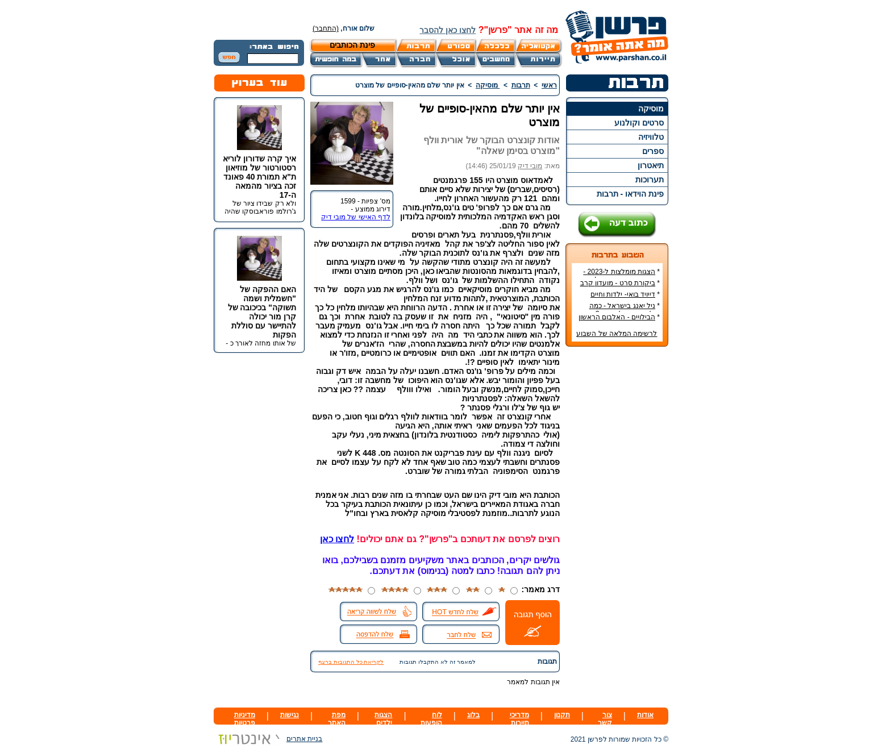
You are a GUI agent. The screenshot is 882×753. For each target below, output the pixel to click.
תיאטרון (651, 165)
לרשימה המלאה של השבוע (616, 334)
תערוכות (649, 179)
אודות (645, 715)
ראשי (549, 85)
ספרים (653, 151)
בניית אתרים (268, 739)
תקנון (562, 715)
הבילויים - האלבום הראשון (617, 317)
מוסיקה (651, 108)
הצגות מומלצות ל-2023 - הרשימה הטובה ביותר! (621, 276)
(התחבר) (326, 28)
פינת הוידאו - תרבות (630, 193)
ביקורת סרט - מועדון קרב (617, 283)
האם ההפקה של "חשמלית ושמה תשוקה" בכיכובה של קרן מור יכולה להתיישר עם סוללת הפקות (262, 312)
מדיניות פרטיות (244, 719)
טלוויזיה (651, 137)
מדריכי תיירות (519, 719)
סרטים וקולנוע (639, 122)
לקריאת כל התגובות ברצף (351, 662)
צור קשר (605, 719)
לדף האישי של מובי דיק (355, 217)
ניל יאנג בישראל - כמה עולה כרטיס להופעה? (624, 310)
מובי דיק (530, 166)
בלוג (473, 715)
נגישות (289, 715)
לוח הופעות (431, 719)
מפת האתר (337, 719)
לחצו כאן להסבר (447, 30)
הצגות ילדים (383, 719)
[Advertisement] (617, 525)
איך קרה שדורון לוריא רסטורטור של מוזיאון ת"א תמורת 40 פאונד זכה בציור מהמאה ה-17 (259, 176)
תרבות (520, 85)
